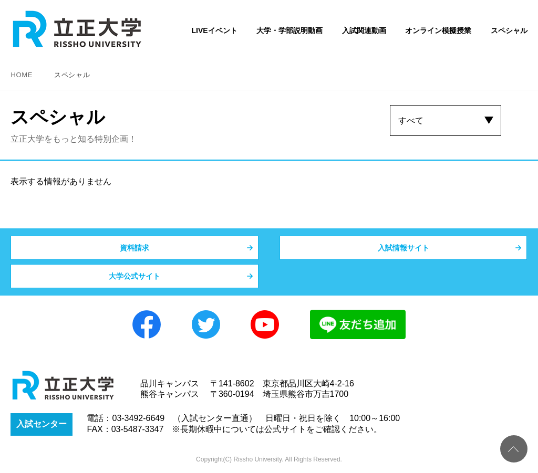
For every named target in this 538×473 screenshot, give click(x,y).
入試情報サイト (403, 248)
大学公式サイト (134, 276)
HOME (22, 75)
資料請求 (134, 248)
